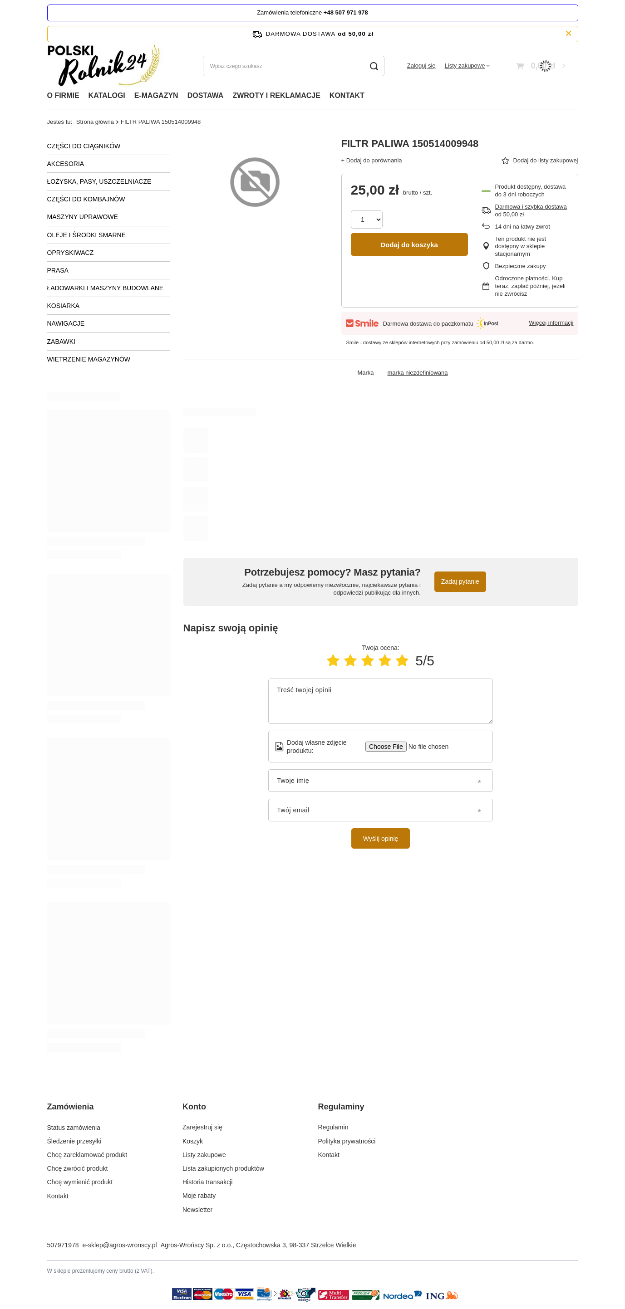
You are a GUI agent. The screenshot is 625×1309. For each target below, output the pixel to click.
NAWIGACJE (66, 323)
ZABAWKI (61, 341)
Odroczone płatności (522, 278)
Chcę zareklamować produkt (87, 1154)
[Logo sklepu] (107, 66)
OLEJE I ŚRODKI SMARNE (86, 235)
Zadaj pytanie (460, 581)
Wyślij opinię (381, 838)
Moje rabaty (199, 1195)
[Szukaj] (374, 66)
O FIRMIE (63, 95)
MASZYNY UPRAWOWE (82, 216)
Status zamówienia (74, 1127)
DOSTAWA (205, 95)
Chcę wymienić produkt (80, 1182)
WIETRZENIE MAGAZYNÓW (89, 359)
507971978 (63, 1245)
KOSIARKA (63, 305)
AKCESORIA (65, 163)
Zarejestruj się (202, 1127)
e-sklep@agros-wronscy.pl (120, 1245)
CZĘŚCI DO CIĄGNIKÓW (84, 146)
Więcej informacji (551, 322)
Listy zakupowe (465, 65)
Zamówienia (70, 1106)
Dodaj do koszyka (409, 245)
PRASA (58, 270)
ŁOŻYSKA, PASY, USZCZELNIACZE (99, 181)
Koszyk (192, 1141)
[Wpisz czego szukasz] (293, 66)
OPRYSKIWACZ (70, 252)
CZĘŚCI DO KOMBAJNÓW (86, 199)
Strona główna (95, 121)
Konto (194, 1106)
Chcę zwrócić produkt (77, 1168)
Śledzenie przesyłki (74, 1141)
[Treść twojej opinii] (380, 701)
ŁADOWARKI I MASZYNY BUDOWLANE (105, 288)
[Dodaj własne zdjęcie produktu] (425, 747)
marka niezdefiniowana (418, 372)
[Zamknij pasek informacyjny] (568, 34)
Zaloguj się (421, 65)
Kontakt (58, 1195)
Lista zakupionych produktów (223, 1168)
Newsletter (197, 1209)
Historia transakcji (207, 1182)
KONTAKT (347, 95)
